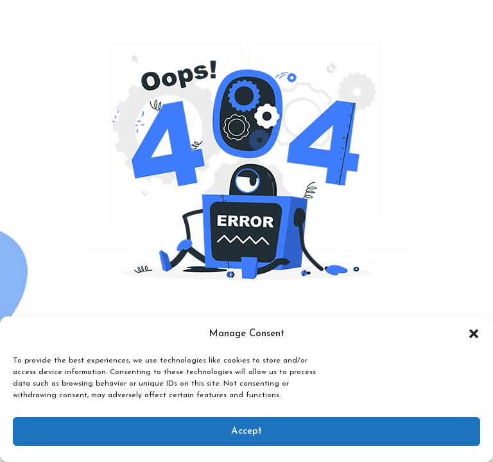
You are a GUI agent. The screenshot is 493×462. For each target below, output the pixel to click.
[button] (473, 333)
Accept (246, 431)
